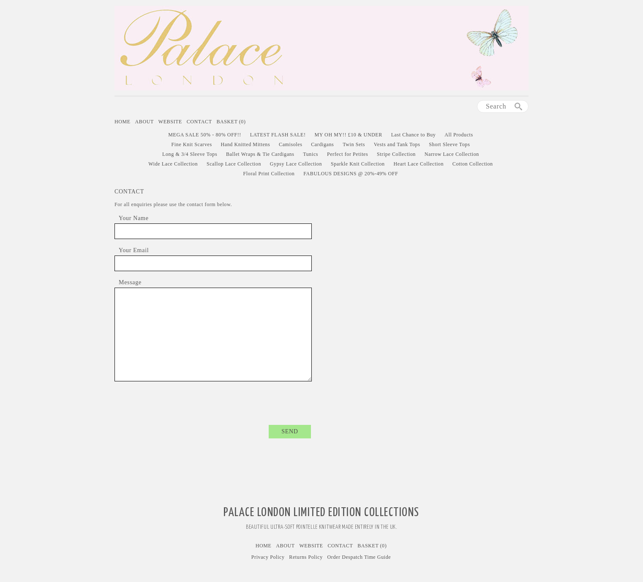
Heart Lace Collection (418, 164)
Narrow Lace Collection (452, 154)
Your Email (134, 250)
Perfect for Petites (347, 154)
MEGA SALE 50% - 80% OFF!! (204, 135)
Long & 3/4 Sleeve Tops (189, 154)
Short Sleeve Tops (449, 144)
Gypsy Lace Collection (296, 164)
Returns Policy (305, 557)
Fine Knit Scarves (192, 144)
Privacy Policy (268, 557)
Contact (199, 122)
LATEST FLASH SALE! (278, 135)
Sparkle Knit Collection (358, 164)
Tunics (310, 154)
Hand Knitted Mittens (245, 144)
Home (122, 122)
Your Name (134, 218)
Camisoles (290, 144)
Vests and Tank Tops (397, 144)
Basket (230, 122)
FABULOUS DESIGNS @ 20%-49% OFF (350, 174)
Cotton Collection (472, 164)
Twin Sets (354, 144)
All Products (458, 135)
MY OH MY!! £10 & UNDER (348, 135)
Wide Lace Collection (173, 164)
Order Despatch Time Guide (359, 557)
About (144, 122)
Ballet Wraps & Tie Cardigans (260, 154)
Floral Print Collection (269, 174)
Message (130, 282)
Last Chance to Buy (413, 135)
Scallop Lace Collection (234, 164)
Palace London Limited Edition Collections (321, 513)
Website (170, 122)
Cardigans (322, 144)
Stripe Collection (396, 154)
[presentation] (247, 397)
